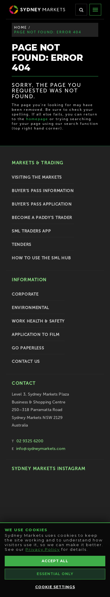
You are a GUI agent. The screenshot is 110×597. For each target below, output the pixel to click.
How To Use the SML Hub (41, 258)
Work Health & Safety (38, 321)
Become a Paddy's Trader (42, 217)
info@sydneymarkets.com (40, 448)
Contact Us (26, 361)
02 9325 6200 (29, 441)
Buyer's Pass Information (43, 190)
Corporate (25, 294)
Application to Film (35, 334)
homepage (37, 119)
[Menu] (95, 9)
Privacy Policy (43, 549)
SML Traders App (31, 231)
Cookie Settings (55, 587)
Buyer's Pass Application (42, 204)
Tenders (21, 244)
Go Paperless (28, 348)
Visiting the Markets (37, 177)
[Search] (81, 9)
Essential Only (55, 574)
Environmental (30, 307)
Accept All (55, 561)
